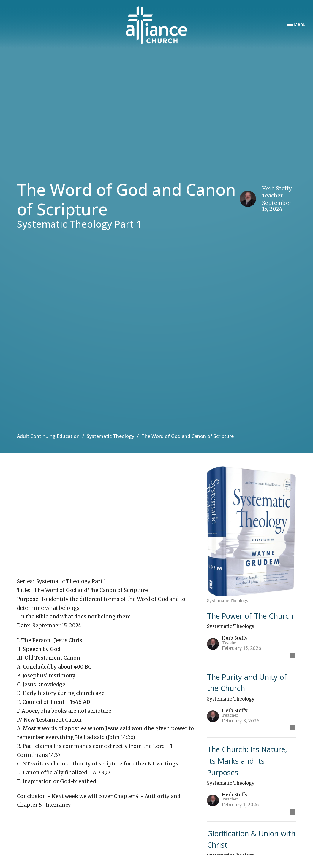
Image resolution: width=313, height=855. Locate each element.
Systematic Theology (110, 436)
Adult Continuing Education (48, 436)
